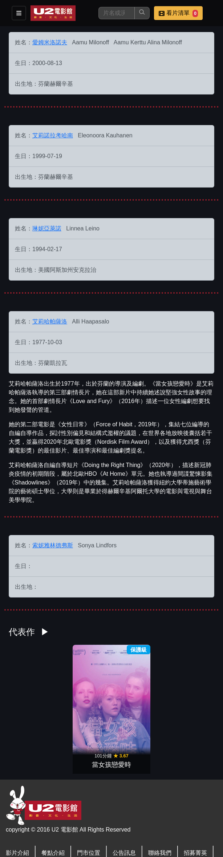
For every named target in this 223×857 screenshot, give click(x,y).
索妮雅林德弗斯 (52, 545)
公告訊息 (124, 804)
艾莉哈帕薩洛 (49, 321)
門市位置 (88, 804)
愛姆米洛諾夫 (49, 42)
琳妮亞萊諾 (46, 228)
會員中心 (53, 819)
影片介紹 (17, 804)
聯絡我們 (159, 804)
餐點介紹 (53, 804)
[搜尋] (116, 13)
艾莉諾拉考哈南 (52, 135)
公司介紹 (17, 819)
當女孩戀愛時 (111, 716)
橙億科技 (123, 847)
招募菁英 (195, 804)
